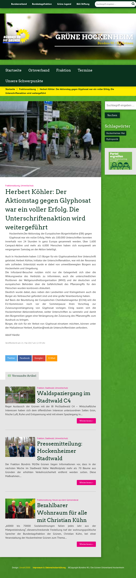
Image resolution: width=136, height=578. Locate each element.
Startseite (13, 70)
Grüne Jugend (64, 3)
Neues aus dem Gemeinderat (65, 500)
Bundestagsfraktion (42, 3)
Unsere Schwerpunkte (24, 81)
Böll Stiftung (83, 3)
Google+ (39, 358)
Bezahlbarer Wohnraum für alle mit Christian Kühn (62, 512)
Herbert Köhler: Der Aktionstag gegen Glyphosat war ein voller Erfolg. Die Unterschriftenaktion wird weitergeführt (48, 209)
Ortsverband (38, 70)
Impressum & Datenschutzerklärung (49, 567)
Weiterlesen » (86, 420)
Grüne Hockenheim (94, 37)
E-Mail (51, 358)
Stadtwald (49, 388)
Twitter (11, 358)
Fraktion (63, 70)
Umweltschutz (27, 185)
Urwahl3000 (24, 567)
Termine (85, 70)
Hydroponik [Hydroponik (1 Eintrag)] (112, 139)
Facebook (25, 358)
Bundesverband (19, 3)
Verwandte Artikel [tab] (24, 375)
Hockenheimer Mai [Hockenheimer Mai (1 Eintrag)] (115, 133)
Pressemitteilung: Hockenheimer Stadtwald (59, 451)
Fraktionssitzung (27, 89)
